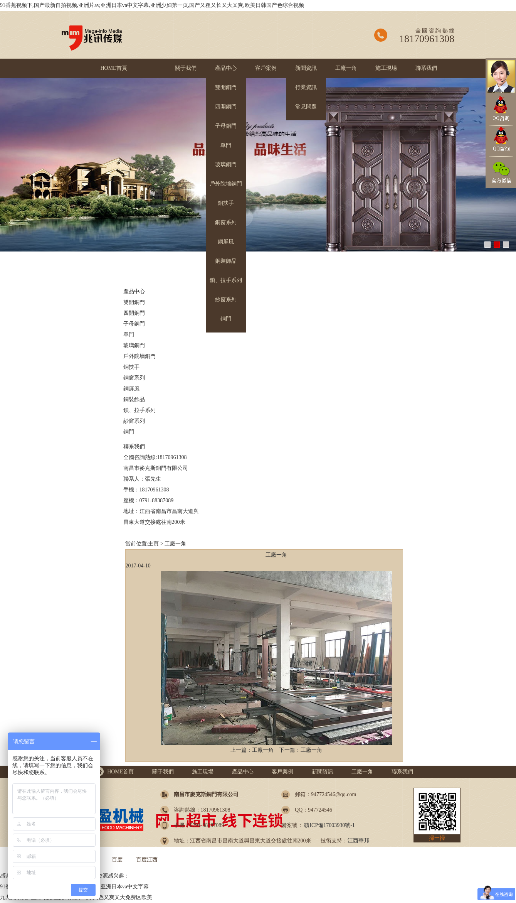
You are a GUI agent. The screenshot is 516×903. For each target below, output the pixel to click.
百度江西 (147, 859)
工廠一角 (346, 68)
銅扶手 (226, 203)
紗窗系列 (226, 299)
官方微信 (501, 173)
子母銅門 (226, 126)
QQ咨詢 (501, 109)
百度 (117, 859)
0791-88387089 (157, 500)
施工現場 (386, 68)
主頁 (153, 544)
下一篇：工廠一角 (300, 750)
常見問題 (306, 107)
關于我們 (186, 68)
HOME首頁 (113, 68)
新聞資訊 (306, 68)
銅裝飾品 (226, 261)
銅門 (225, 319)
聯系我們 (426, 68)
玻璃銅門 (226, 164)
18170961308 (154, 490)
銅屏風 (226, 242)
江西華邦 (358, 841)
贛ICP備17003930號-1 (329, 825)
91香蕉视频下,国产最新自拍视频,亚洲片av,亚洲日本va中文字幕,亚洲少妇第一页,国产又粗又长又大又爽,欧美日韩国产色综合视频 (152, 5)
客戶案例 (266, 68)
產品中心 (226, 68)
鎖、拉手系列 (226, 280)
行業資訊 (306, 87)
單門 (225, 145)
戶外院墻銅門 (226, 184)
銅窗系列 (226, 222)
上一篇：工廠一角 (252, 750)
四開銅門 (226, 107)
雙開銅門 (226, 87)
